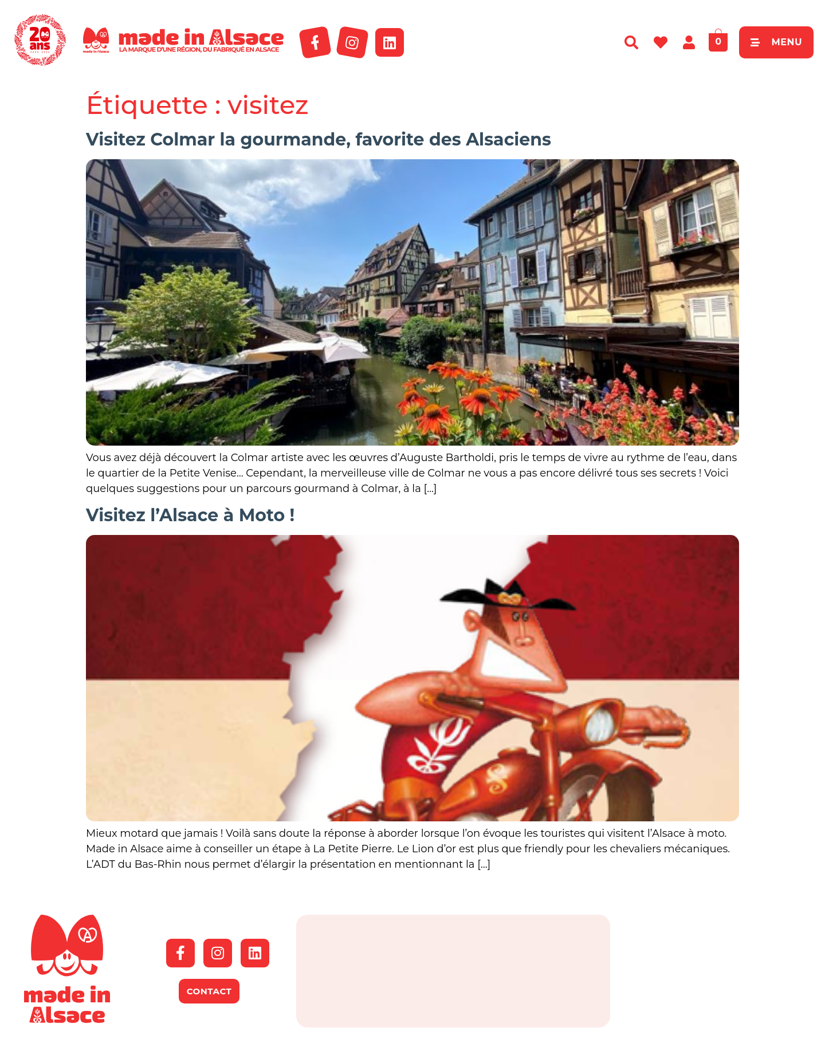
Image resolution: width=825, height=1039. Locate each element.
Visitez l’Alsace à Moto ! (190, 515)
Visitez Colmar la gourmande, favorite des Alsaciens (318, 139)
